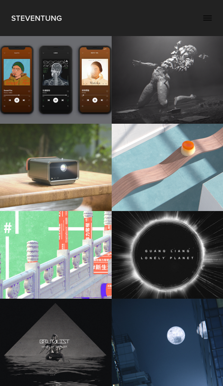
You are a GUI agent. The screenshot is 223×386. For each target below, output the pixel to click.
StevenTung (36, 18)
